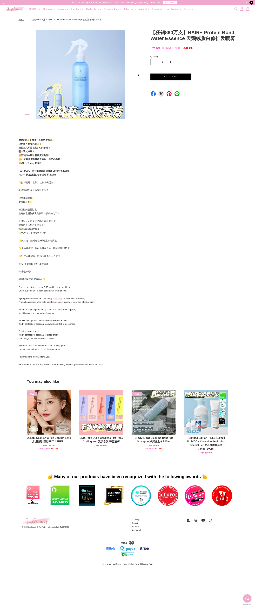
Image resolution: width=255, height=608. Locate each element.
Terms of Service (108, 564)
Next (138, 75)
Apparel (143, 9)
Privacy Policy (122, 564)
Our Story (135, 519)
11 (84, 114)
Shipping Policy (147, 564)
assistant (42, 349)
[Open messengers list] (247, 598)
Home (21, 19)
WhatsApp (57, 298)
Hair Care (77, 9)
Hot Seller (136, 526)
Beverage (158, 9)
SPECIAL (34, 9)
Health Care (93, 9)
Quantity (154, 56)
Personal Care (113, 9)
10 (79, 114)
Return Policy (134, 564)
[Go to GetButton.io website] (247, 605)
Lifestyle (130, 9)
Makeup (63, 9)
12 (90, 114)
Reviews (188, 9)
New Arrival (136, 530)
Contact (135, 523)
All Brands (174, 9)
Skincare (49, 9)
